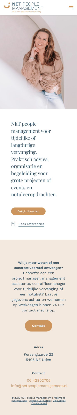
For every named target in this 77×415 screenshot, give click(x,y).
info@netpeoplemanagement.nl (39, 385)
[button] (71, 8)
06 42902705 (38, 380)
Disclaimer (59, 400)
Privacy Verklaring (40, 400)
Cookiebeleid (39, 403)
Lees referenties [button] (31, 224)
